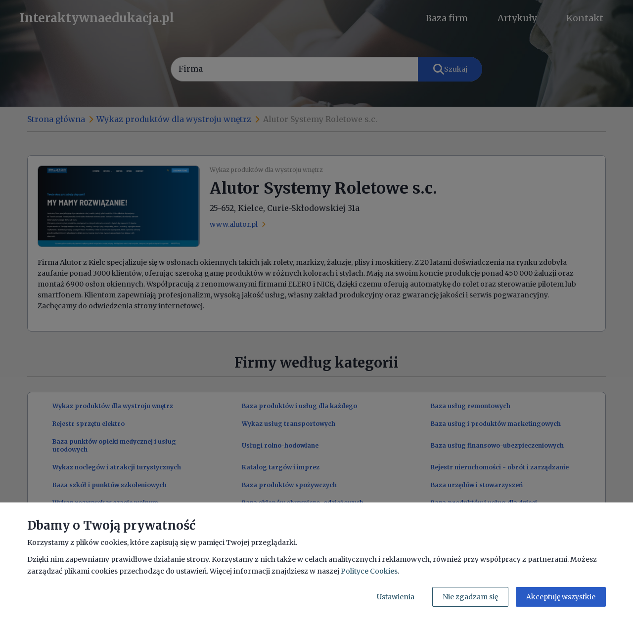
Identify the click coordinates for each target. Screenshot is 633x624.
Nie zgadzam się (470, 596)
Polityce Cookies (369, 571)
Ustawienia (395, 596)
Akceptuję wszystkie (560, 596)
